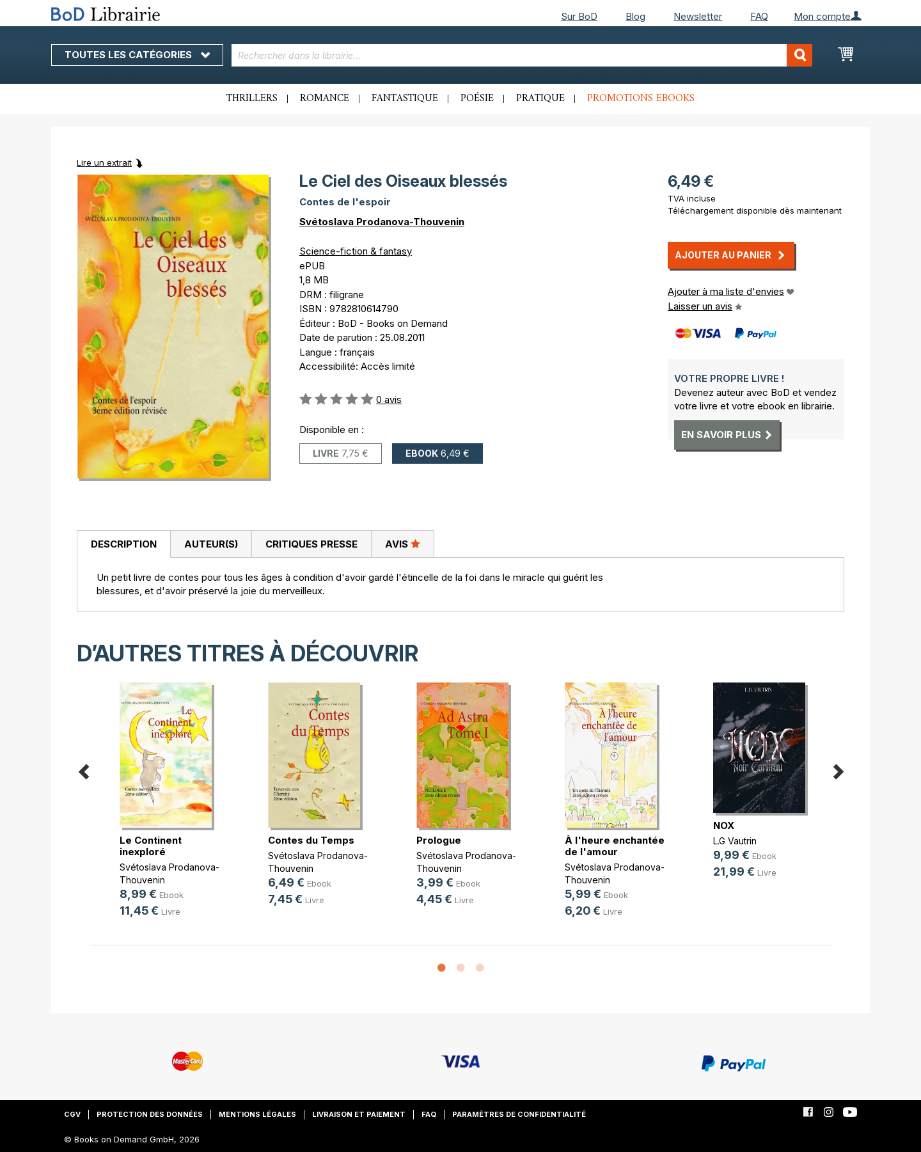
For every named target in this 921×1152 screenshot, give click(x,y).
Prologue (438, 840)
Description (124, 544)
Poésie (477, 98)
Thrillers (252, 98)
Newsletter (697, 16)
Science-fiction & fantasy (355, 251)
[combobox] (522, 55)
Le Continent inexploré (151, 846)
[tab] (123, 544)
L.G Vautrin (735, 840)
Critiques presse (311, 544)
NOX (723, 825)
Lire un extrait (104, 162)
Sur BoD (579, 16)
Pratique (540, 98)
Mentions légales (257, 1114)
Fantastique (405, 98)
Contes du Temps (311, 840)
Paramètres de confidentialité (519, 1114)
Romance (324, 98)
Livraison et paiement (358, 1114)
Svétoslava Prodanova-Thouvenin (381, 222)
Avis (402, 544)
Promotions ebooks (641, 98)
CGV (72, 1114)
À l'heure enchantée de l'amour (615, 846)
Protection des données (150, 1114)
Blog (635, 16)
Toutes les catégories (137, 55)
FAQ (759, 16)
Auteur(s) (211, 544)
